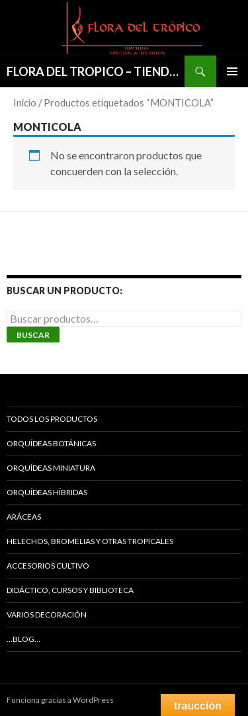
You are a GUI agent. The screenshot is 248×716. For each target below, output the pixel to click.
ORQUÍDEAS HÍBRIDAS (47, 492)
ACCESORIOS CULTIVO (48, 566)
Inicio (24, 102)
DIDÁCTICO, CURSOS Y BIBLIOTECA (70, 590)
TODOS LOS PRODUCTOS (52, 419)
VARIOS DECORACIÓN (47, 614)
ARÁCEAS (24, 517)
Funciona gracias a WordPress (60, 700)
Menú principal (232, 71)
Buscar (33, 335)
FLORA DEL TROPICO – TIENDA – (96, 71)
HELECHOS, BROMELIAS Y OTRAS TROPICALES (90, 541)
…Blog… (23, 639)
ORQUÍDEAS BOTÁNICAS (51, 443)
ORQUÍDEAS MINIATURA (51, 468)
